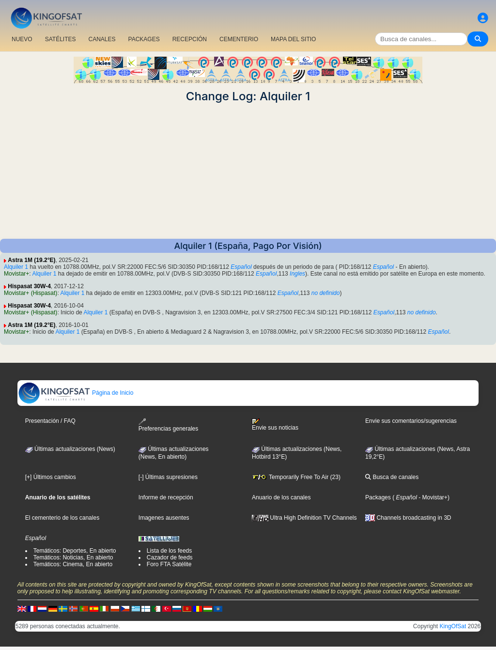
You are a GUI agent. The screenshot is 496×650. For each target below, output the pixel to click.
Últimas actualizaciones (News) (70, 449)
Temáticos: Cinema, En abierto (72, 564)
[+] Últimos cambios (50, 477)
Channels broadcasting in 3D (408, 517)
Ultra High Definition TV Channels (304, 517)
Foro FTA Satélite (169, 564)
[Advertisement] (248, 171)
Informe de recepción (166, 497)
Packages (378, 497)
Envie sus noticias (275, 424)
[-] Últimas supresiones (168, 477)
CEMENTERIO (238, 39)
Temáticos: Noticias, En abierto (73, 557)
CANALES (101, 39)
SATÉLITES (60, 39)
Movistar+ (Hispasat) (30, 293)
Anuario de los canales (281, 497)
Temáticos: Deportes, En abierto (74, 550)
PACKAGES (144, 39)
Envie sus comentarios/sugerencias (411, 421)
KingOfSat (453, 626)
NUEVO (22, 39)
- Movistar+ (432, 497)
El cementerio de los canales (62, 517)
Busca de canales (391, 477)
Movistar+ (16, 273)
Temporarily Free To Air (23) (296, 477)
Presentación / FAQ (50, 421)
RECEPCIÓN (189, 39)
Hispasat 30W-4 (29, 286)
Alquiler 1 (16, 266)
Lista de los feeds (169, 550)
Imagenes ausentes (164, 517)
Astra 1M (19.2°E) (31, 260)
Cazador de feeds (170, 557)
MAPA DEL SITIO (293, 39)
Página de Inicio (76, 392)
